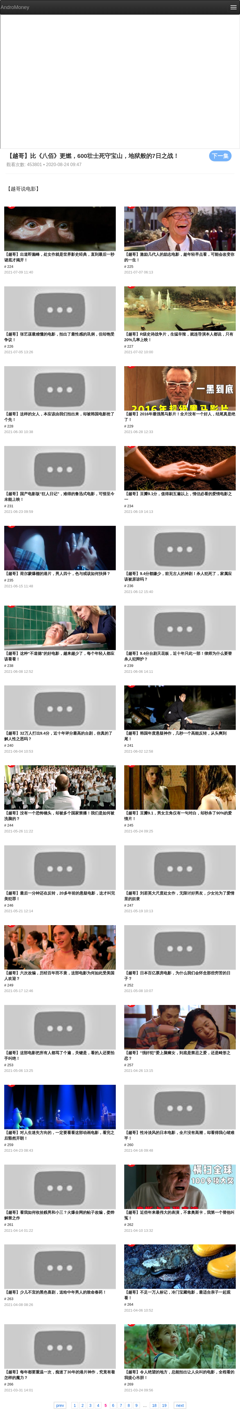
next (180, 1405)
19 (164, 1405)
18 (154, 1405)
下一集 (220, 156)
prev (60, 1405)
